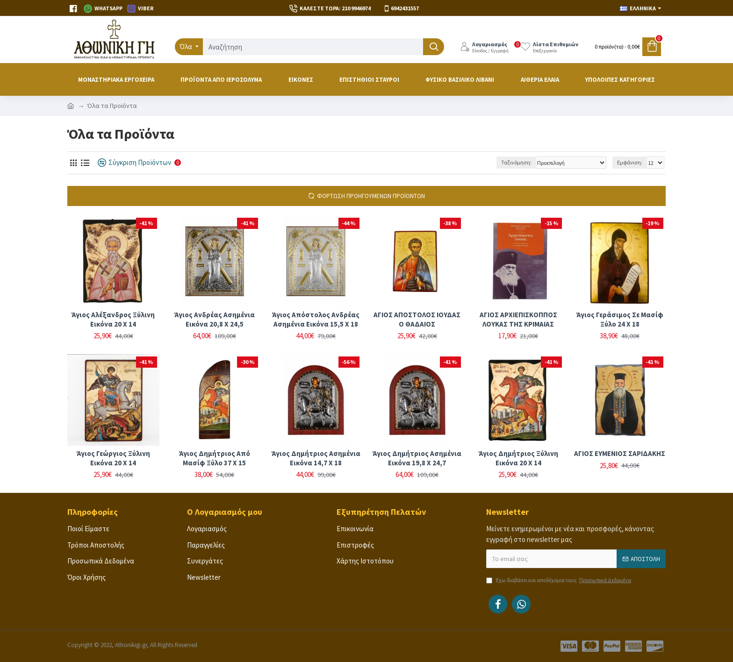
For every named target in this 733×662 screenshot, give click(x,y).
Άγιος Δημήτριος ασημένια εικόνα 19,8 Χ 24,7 (417, 458)
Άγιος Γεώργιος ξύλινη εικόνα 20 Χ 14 (113, 458)
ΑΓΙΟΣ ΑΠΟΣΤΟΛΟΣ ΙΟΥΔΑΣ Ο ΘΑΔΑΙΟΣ (417, 319)
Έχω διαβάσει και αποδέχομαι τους (559, 580)
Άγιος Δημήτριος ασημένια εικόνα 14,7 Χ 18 (316, 458)
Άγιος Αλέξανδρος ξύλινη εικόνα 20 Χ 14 (113, 319)
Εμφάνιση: (629, 162)
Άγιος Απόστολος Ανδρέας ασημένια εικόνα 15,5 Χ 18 (315, 319)
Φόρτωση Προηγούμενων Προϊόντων (371, 196)
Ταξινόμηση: (516, 162)
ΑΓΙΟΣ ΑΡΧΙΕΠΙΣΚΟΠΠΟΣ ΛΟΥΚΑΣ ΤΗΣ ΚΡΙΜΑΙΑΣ (518, 319)
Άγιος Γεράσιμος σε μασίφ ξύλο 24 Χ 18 (619, 319)
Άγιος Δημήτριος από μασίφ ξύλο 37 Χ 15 (214, 458)
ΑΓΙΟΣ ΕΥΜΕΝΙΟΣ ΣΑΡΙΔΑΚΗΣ (619, 453)
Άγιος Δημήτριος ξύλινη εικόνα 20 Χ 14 (518, 458)
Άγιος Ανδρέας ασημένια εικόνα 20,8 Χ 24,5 (214, 319)
